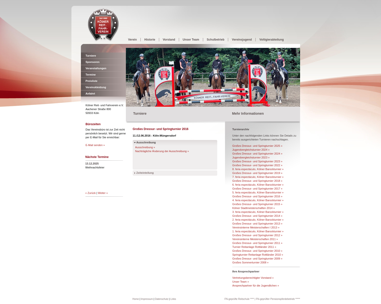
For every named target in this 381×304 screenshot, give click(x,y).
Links (173, 299)
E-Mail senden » (95, 145)
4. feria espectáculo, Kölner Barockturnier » (258, 200)
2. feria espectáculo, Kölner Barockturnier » (258, 219)
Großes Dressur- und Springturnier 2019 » (257, 173)
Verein (132, 39)
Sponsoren (92, 62)
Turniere (91, 55)
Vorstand (169, 39)
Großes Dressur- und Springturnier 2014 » (257, 215)
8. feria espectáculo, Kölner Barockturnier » (258, 169)
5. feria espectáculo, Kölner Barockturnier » (258, 192)
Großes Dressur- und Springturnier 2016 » (257, 196)
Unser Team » (240, 281)
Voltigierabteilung (271, 39)
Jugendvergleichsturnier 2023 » (251, 157)
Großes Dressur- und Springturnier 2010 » (257, 250)
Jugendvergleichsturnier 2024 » (251, 149)
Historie (149, 39)
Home (135, 299)
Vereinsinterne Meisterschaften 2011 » (255, 239)
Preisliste (91, 80)
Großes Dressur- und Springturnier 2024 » (257, 153)
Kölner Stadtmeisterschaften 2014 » (253, 208)
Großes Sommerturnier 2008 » (250, 262)
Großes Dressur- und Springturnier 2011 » (257, 243)
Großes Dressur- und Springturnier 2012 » (257, 235)
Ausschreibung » (145, 147)
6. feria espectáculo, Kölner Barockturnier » (258, 184)
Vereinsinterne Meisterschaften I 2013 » (255, 227)
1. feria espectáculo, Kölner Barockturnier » (258, 231)
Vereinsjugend (242, 39)
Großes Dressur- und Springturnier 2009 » (257, 258)
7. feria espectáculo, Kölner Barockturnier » (258, 176)
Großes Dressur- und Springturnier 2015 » (257, 204)
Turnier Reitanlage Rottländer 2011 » (254, 246)
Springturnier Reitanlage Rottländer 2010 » (257, 254)
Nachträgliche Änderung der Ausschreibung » (162, 151)
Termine (91, 74)
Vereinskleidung (96, 87)
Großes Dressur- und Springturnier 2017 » (257, 188)
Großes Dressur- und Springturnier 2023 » (257, 161)
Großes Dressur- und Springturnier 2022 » (257, 165)
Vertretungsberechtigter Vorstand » (253, 277)
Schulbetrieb (216, 39)
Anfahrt (90, 93)
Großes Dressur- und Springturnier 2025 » (257, 145)
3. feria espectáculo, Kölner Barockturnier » (258, 211)
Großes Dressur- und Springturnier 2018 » (257, 180)
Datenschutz (161, 299)
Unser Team (191, 39)
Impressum (147, 299)
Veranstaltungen (96, 68)
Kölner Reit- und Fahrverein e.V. (103, 25)
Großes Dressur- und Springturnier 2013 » (257, 223)
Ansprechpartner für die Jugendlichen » (255, 285)
